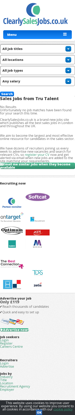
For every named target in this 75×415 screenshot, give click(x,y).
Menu (12, 34)
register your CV (37, 154)
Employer (7, 389)
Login (4, 340)
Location (6, 383)
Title (3, 380)
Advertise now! (16, 329)
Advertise (7, 366)
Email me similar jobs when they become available (35, 166)
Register (6, 343)
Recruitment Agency (15, 386)
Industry (6, 377)
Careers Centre (11, 346)
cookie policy (63, 409)
